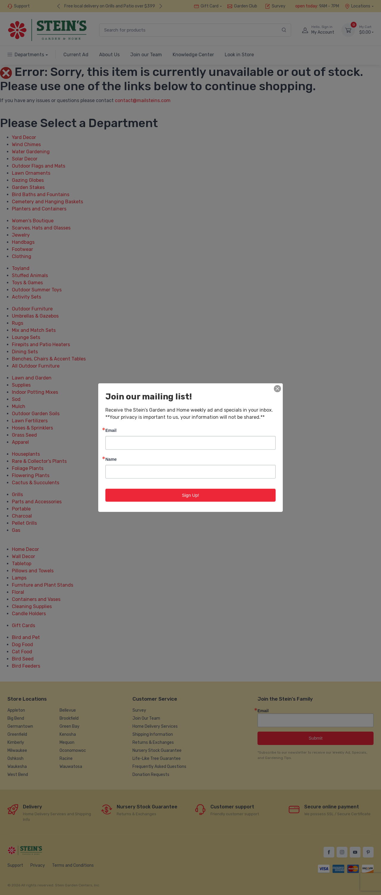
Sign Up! (190, 494)
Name (111, 459)
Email (110, 430)
